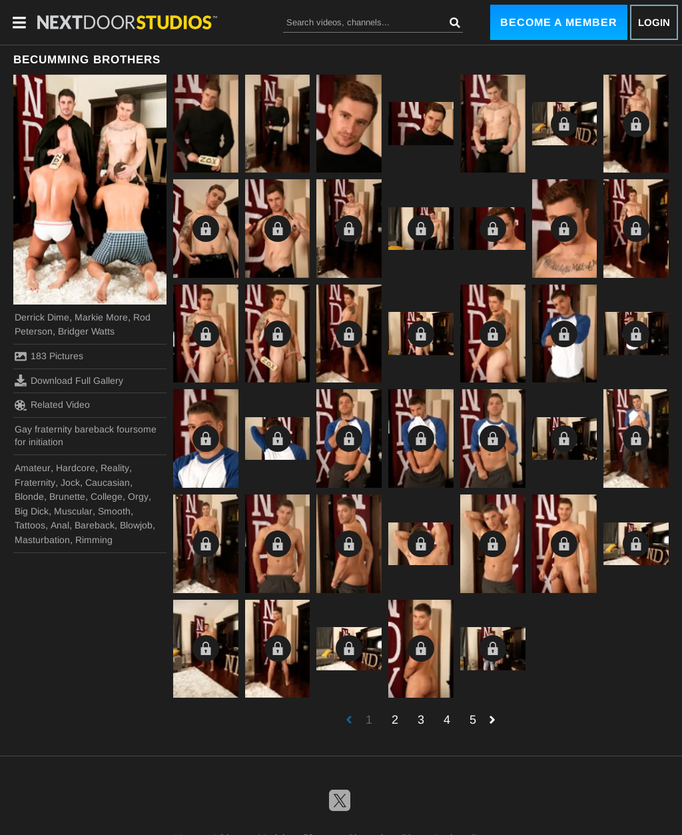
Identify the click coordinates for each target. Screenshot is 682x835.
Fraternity (35, 482)
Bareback (95, 525)
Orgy (138, 496)
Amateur (33, 467)
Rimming (94, 539)
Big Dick (32, 511)
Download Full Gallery (69, 381)
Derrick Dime (42, 317)
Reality (115, 467)
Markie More (101, 317)
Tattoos (30, 525)
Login (654, 22)
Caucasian (107, 482)
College (107, 496)
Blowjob (136, 525)
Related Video (52, 405)
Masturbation (42, 539)
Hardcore (75, 467)
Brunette (67, 496)
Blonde (29, 496)
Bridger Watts (86, 331)
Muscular (73, 511)
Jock (70, 482)
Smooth (114, 511)
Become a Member (558, 22)
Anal (60, 525)
